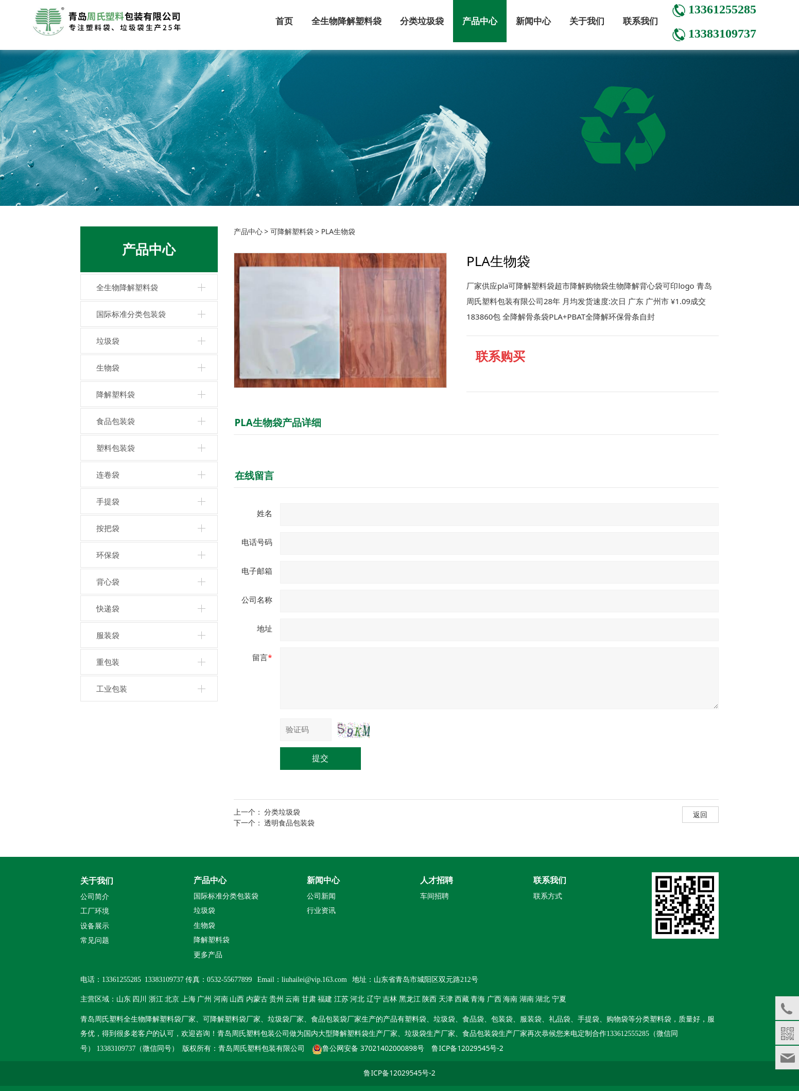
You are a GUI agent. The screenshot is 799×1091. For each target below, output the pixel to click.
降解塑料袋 (115, 394)
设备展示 (94, 926)
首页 (284, 21)
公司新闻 (321, 896)
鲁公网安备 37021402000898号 (373, 1048)
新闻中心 (533, 21)
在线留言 (254, 475)
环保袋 (107, 555)
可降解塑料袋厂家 (231, 1019)
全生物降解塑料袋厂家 (160, 1019)
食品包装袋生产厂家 (494, 1033)
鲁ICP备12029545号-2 (467, 1048)
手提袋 (107, 501)
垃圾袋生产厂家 (430, 1033)
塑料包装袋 (115, 448)
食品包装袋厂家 (336, 1019)
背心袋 (107, 581)
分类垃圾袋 (422, 21)
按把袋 (107, 528)
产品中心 (479, 21)
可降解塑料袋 (292, 231)
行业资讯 (321, 910)
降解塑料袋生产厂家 (365, 1033)
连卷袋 (107, 474)
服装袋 (107, 635)
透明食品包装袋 (289, 823)
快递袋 (107, 608)
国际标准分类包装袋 (131, 314)
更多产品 (208, 954)
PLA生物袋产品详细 (278, 422)
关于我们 (586, 21)
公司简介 (94, 897)
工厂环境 (94, 911)
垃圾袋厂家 (286, 1019)
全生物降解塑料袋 (346, 21)
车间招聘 (434, 896)
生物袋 (107, 367)
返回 (700, 814)
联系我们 (640, 21)
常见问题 (94, 940)
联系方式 (547, 896)
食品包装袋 (115, 421)
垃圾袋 (107, 341)
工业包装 (111, 688)
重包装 (107, 662)
